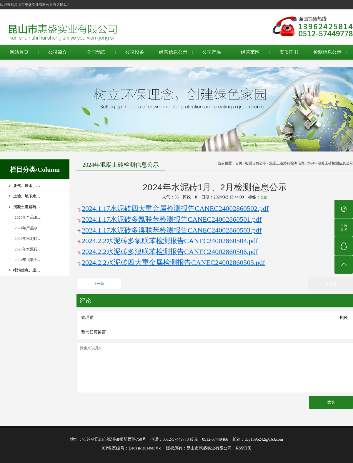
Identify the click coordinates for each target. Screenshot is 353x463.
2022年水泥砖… (28, 238)
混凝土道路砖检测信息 (286, 163)
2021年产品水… (28, 228)
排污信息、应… (26, 270)
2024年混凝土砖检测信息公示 (330, 163)
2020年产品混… (28, 217)
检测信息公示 (327, 52)
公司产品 (211, 52)
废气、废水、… (26, 185)
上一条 (99, 284)
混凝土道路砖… (26, 207)
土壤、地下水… (26, 196)
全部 (263, 197)
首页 (238, 163)
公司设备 (134, 52)
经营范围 (250, 52)
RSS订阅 (244, 448)
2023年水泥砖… (28, 249)
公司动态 (96, 52)
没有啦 (330, 284)
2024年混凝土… (28, 259)
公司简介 (57, 52)
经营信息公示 (173, 52)
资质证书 (288, 52)
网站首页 (19, 52)
